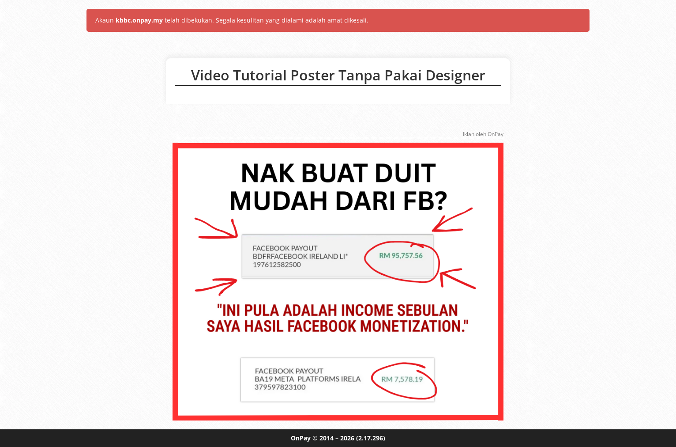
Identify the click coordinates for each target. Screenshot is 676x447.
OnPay (301, 438)
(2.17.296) (370, 438)
